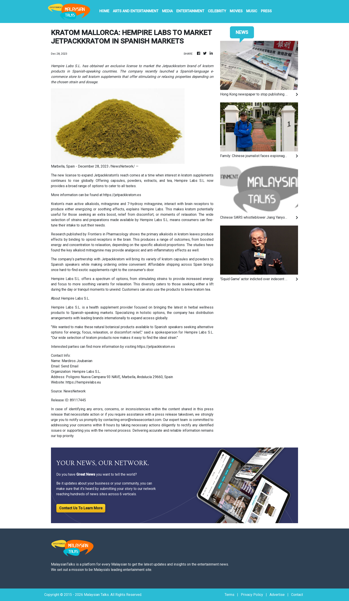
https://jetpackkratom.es (122, 195)
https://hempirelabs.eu (83, 382)
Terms (229, 595)
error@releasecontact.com (140, 420)
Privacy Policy (252, 595)
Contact (297, 595)
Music (251, 11)
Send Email (69, 366)
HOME (104, 11)
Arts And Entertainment (135, 11)
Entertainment (190, 11)
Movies (236, 11)
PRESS (266, 11)
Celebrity (217, 11)
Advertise (277, 595)
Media (167, 11)
